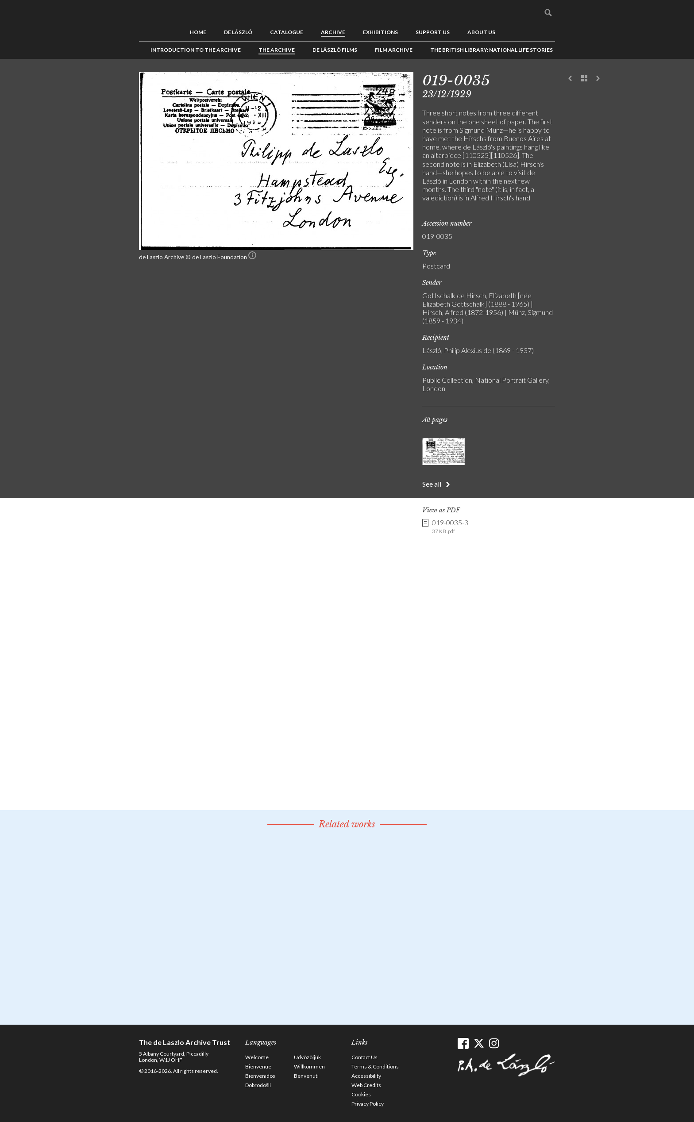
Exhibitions (380, 32)
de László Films (334, 49)
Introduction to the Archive (195, 49)
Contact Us (364, 1057)
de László (238, 32)
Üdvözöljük (307, 1057)
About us (481, 32)
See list (584, 78)
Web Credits (366, 1085)
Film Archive (394, 49)
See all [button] (431, 484)
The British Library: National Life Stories (491, 49)
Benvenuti (306, 1075)
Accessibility (366, 1075)
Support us (433, 32)
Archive (333, 32)
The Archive (276, 49)
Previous (570, 78)
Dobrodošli (258, 1085)
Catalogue (286, 32)
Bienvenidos (260, 1075)
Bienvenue (258, 1066)
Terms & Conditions (375, 1066)
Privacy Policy (367, 1103)
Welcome (257, 1057)
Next (598, 78)
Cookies (361, 1094)
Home (198, 32)
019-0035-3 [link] (450, 526)
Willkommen (309, 1066)
